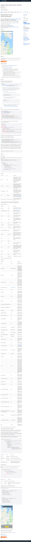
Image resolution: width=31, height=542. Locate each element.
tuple (26, 40)
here (14, 90)
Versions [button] (15, 12)
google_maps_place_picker (16, 18)
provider (24, 40)
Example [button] (9, 12)
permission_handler (27, 39)
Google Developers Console (8, 68)
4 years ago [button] (4, 8)
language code (20, 344)
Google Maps (15, 22)
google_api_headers (25, 37)
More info (2, 258)
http (24, 39)
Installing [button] (12, 12)
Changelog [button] (5, 12)
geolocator (13, 26)
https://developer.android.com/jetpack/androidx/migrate (11, 106)
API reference (25, 15)
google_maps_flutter (10, 25)
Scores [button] (18, 12)
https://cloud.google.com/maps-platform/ (11, 65)
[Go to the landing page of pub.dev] (4, 0)
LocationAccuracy (13, 287)
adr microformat (19, 208)
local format (18, 211)
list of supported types (18, 195)
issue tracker (13, 532)
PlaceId (15, 181)
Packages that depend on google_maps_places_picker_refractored (26, 44)
